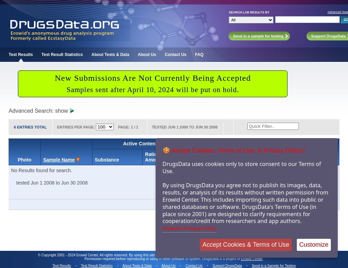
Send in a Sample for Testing (274, 266)
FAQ (199, 54)
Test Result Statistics (62, 54)
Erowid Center (251, 259)
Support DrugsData (227, 266)
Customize (313, 244)
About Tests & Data (110, 54)
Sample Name (59, 160)
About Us (147, 54)
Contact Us (175, 54)
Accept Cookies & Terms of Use (245, 244)
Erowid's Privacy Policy (189, 228)
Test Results (21, 54)
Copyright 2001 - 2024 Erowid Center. (70, 255)
